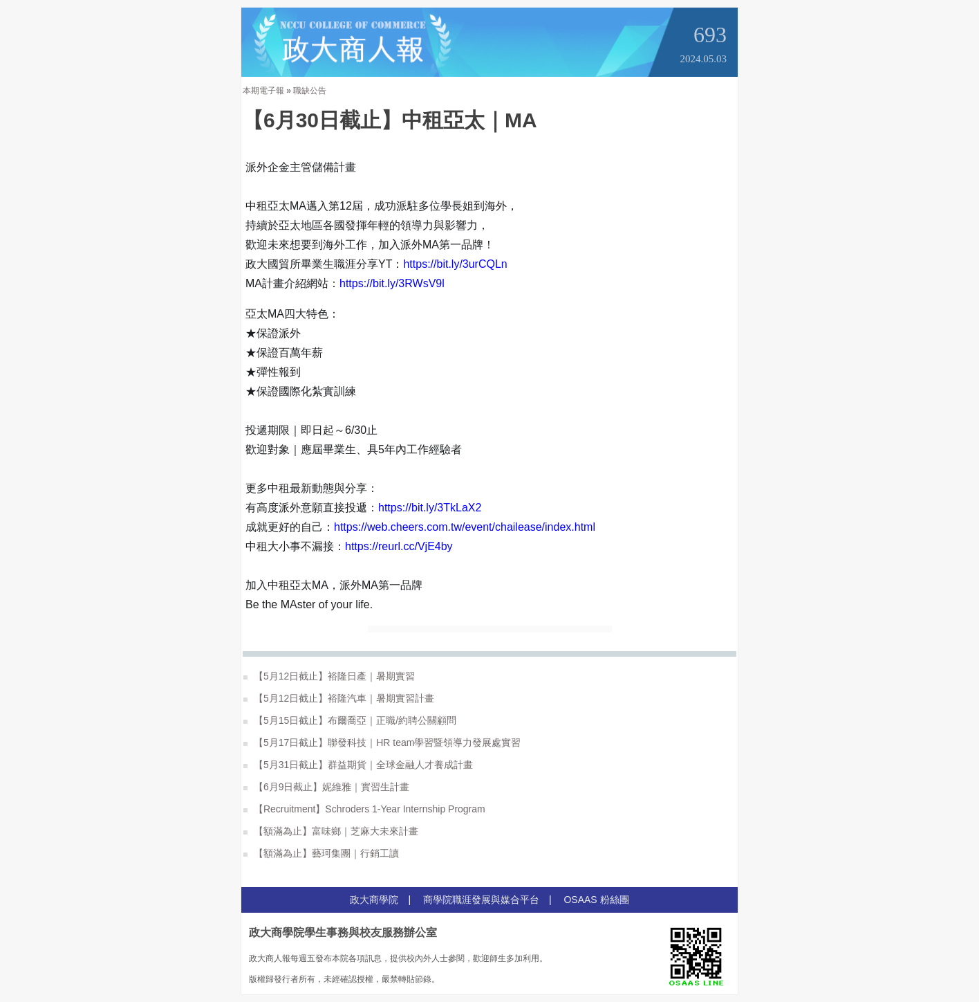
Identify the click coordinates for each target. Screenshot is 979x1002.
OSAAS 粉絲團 (595, 899)
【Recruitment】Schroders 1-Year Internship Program (364, 808)
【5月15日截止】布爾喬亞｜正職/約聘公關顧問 (349, 720)
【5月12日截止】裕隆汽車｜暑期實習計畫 (338, 698)
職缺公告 (309, 90)
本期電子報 (263, 90)
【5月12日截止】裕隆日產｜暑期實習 (329, 676)
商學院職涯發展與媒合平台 (481, 899)
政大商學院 (374, 899)
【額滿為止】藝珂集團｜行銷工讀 (321, 853)
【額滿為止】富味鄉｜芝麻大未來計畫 (330, 831)
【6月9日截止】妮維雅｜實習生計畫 (326, 786)
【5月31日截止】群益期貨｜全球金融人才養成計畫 (358, 764)
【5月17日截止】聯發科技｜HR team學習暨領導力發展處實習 (382, 742)
